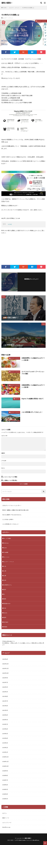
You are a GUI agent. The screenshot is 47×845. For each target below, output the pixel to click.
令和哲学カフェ (8, 585)
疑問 (5, 617)
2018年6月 (5, 784)
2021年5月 (5, 710)
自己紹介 (6, 622)
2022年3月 (5, 687)
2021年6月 (5, 705)
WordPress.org (6, 827)
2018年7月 (5, 780)
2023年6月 (5, 659)
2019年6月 (5, 729)
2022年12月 (5, 664)
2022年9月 (5, 677)
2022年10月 (5, 673)
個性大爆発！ (7, 3)
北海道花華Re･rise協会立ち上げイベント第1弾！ (33, 359)
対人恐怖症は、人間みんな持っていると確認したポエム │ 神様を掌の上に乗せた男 (23, 643)
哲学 (5, 589)
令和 (5, 580)
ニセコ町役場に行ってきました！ (32, 412)
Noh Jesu (17, 398)
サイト (3, 468)
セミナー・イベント (14, 7)
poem (5, 547)
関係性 (5, 626)
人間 (5, 571)
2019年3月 (5, 743)
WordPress (36, 840)
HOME (4, 7)
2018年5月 (5, 789)
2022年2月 (5, 691)
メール (3, 460)
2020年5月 (5, 719)
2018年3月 (5, 798)
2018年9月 (5, 771)
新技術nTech (7, 603)
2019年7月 (5, 724)
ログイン (4, 813)
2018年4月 (5, 794)
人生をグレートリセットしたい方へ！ (11, 505)
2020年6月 (5, 715)
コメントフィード (6, 822)
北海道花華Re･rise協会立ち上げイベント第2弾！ (33, 386)
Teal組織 (6, 552)
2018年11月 (5, 761)
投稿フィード (5, 818)
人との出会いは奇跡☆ (8, 519)
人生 (5, 566)
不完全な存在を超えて (8, 641)
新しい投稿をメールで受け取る (9, 480)
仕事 (5, 575)
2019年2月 (5, 747)
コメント (4, 435)
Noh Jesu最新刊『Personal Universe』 (12, 514)
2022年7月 (5, 682)
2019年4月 (5, 738)
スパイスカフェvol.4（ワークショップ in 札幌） (33, 373)
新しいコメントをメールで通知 (9, 477)
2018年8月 (5, 775)
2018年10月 (5, 766)
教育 (5, 599)
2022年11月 (5, 668)
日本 (5, 608)
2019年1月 (5, 752)
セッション (6, 557)
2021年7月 (5, 701)
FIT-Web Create (20, 840)
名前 (3, 453)
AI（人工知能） (8, 538)
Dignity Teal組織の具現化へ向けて (33, 398)
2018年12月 (5, 757)
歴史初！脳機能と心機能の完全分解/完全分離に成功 (15, 510)
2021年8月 (5, 696)
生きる (5, 613)
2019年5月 (5, 733)
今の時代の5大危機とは (28, 7)
